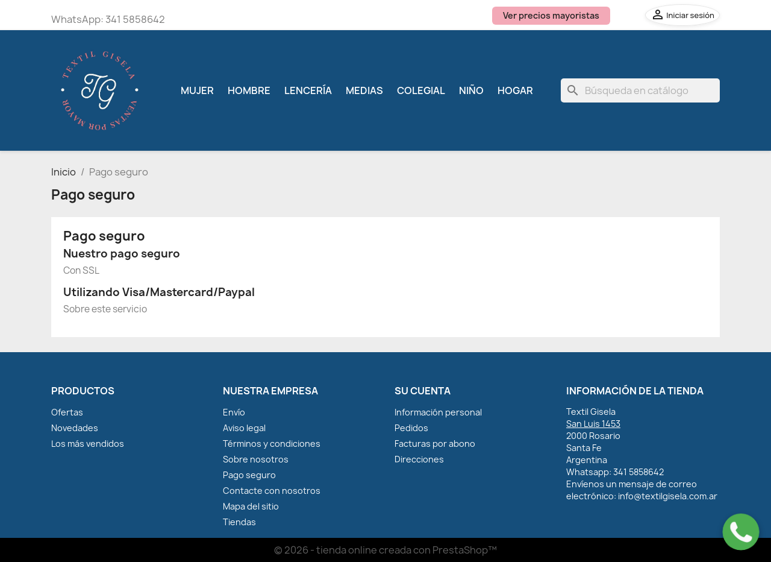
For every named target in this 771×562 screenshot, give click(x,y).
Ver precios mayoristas (551, 15)
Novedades (74, 428)
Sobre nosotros (256, 459)
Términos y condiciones (271, 443)
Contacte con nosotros (271, 490)
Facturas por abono (435, 443)
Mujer (197, 90)
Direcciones (419, 459)
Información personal (438, 412)
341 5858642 (135, 19)
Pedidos (411, 428)
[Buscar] (640, 90)
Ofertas (67, 412)
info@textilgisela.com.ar (667, 496)
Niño (471, 90)
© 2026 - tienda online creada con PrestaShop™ (385, 550)
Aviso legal (244, 428)
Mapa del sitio (251, 506)
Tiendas (239, 522)
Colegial (421, 90)
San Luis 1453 (593, 423)
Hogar (515, 90)
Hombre (249, 90)
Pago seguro (249, 475)
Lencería (308, 90)
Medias (364, 90)
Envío (234, 412)
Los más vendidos (87, 443)
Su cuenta (423, 390)
